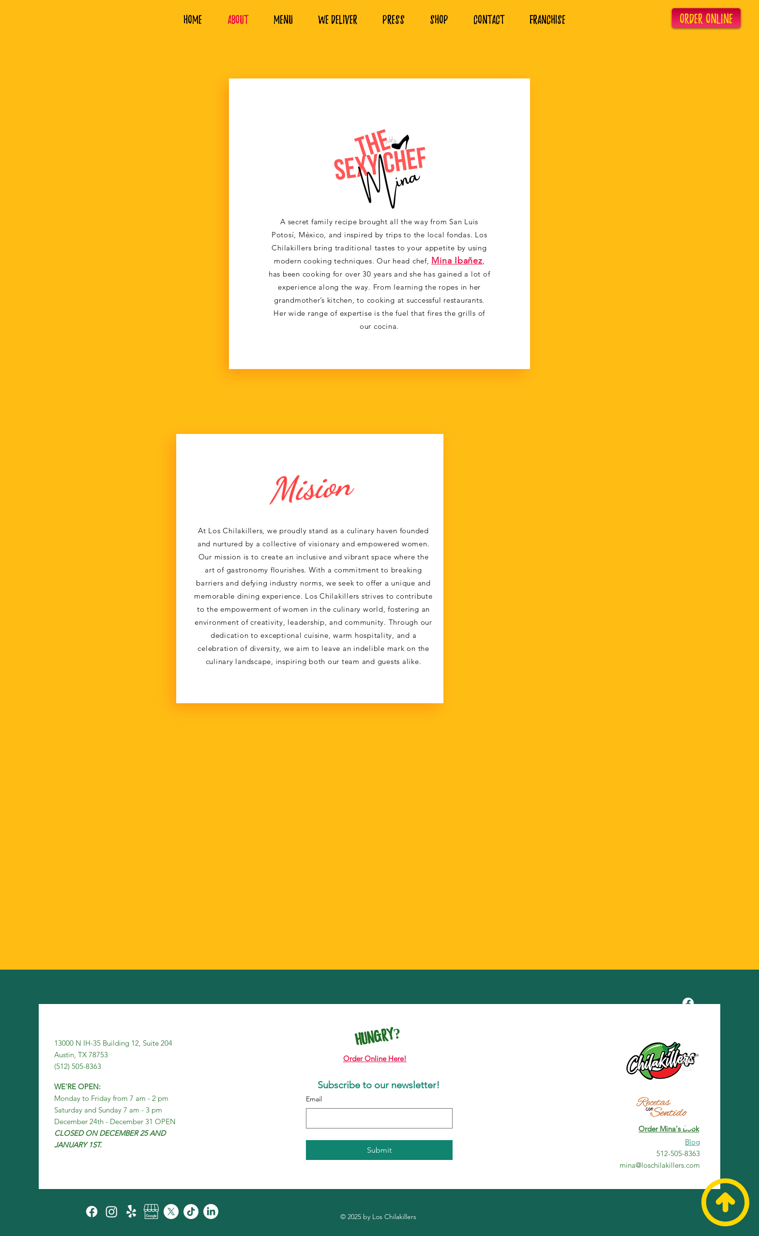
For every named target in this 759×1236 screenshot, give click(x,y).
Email (314, 1099)
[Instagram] (688, 1023)
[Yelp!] (688, 1043)
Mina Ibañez (456, 260)
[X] (688, 1082)
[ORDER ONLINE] (706, 18)
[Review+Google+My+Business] (688, 1062)
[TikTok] (688, 1102)
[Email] (376, 1118)
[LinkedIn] (688, 1122)
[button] (552, 20)
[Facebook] (688, 1003)
